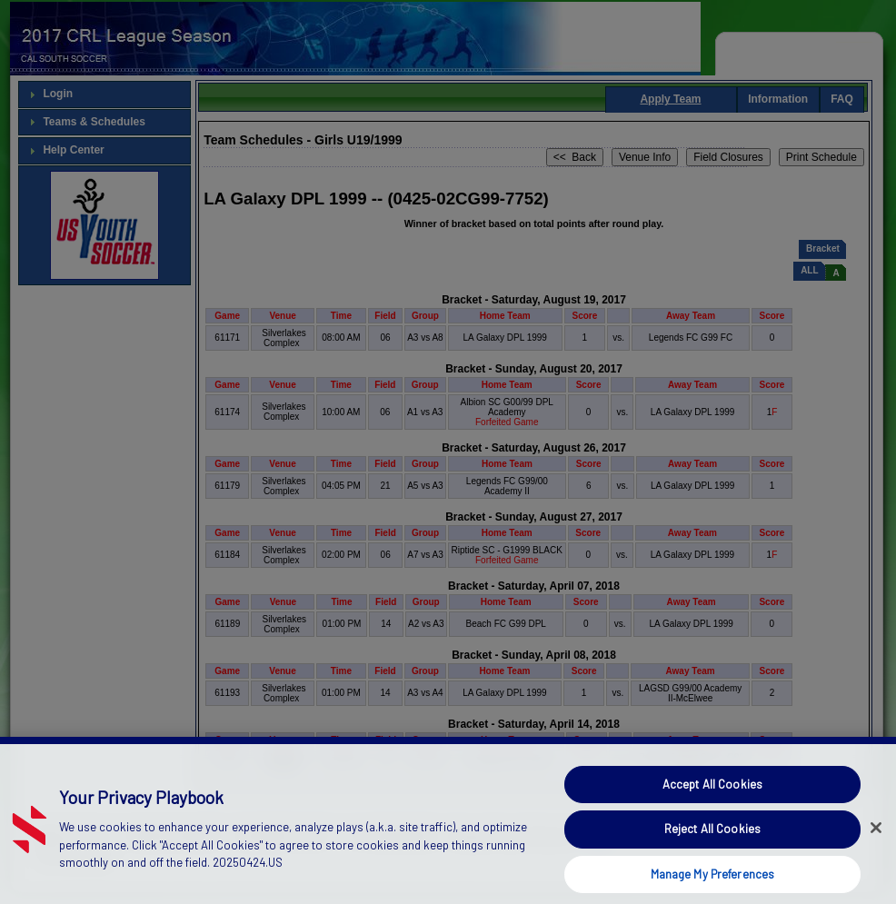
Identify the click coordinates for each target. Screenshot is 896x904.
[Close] (876, 848)
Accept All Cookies (712, 804)
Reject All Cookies (712, 849)
